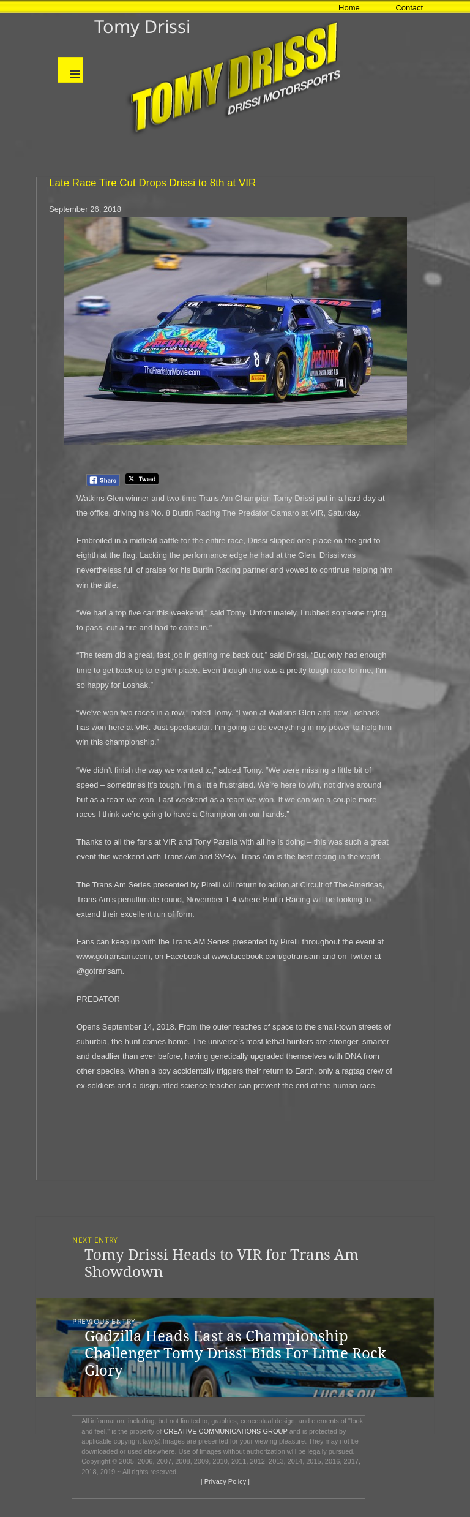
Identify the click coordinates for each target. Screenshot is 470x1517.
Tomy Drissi (142, 26)
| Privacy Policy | (224, 1481)
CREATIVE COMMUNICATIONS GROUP (225, 1431)
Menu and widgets (70, 70)
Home (349, 7)
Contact (409, 7)
